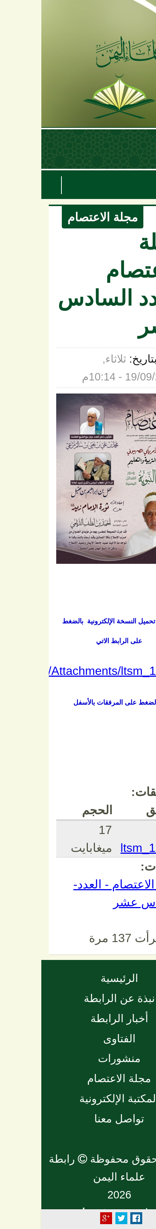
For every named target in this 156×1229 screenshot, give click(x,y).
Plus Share (65, 1218)
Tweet (80, 1218)
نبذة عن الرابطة (78, 998)
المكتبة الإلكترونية (78, 1099)
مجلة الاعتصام (61, 217)
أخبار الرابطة (78, 1018)
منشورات (78, 1058)
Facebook (95, 1218)
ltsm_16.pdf (110, 847)
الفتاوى (78, 1039)
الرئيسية (78, 978)
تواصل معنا (78, 1119)
